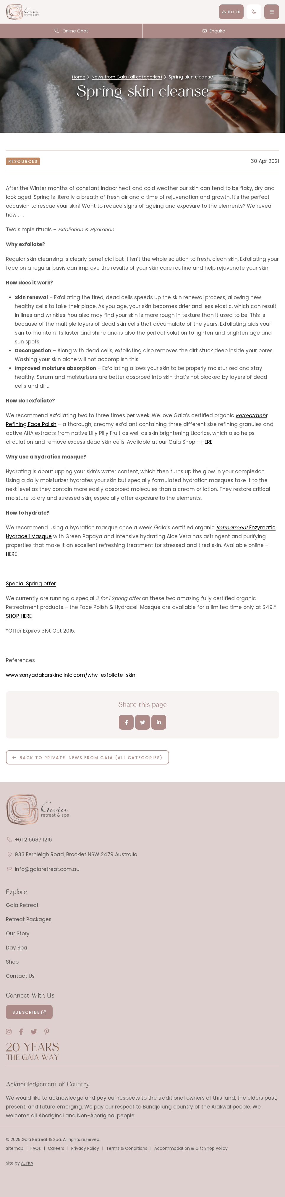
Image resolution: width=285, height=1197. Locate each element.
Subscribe (26, 1012)
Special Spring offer (31, 583)
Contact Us (20, 976)
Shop (12, 961)
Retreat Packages (28, 919)
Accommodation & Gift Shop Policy (191, 1148)
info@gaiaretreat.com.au (47, 869)
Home (78, 77)
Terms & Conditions (126, 1148)
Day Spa (16, 947)
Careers (56, 1148)
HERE (206, 442)
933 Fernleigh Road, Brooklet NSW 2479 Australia (76, 854)
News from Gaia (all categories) (127, 77)
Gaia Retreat (22, 905)
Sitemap (14, 1148)
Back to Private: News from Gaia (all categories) (91, 758)
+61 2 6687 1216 (33, 839)
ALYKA (27, 1163)
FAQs (35, 1148)
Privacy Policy (85, 1148)
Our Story (18, 933)
